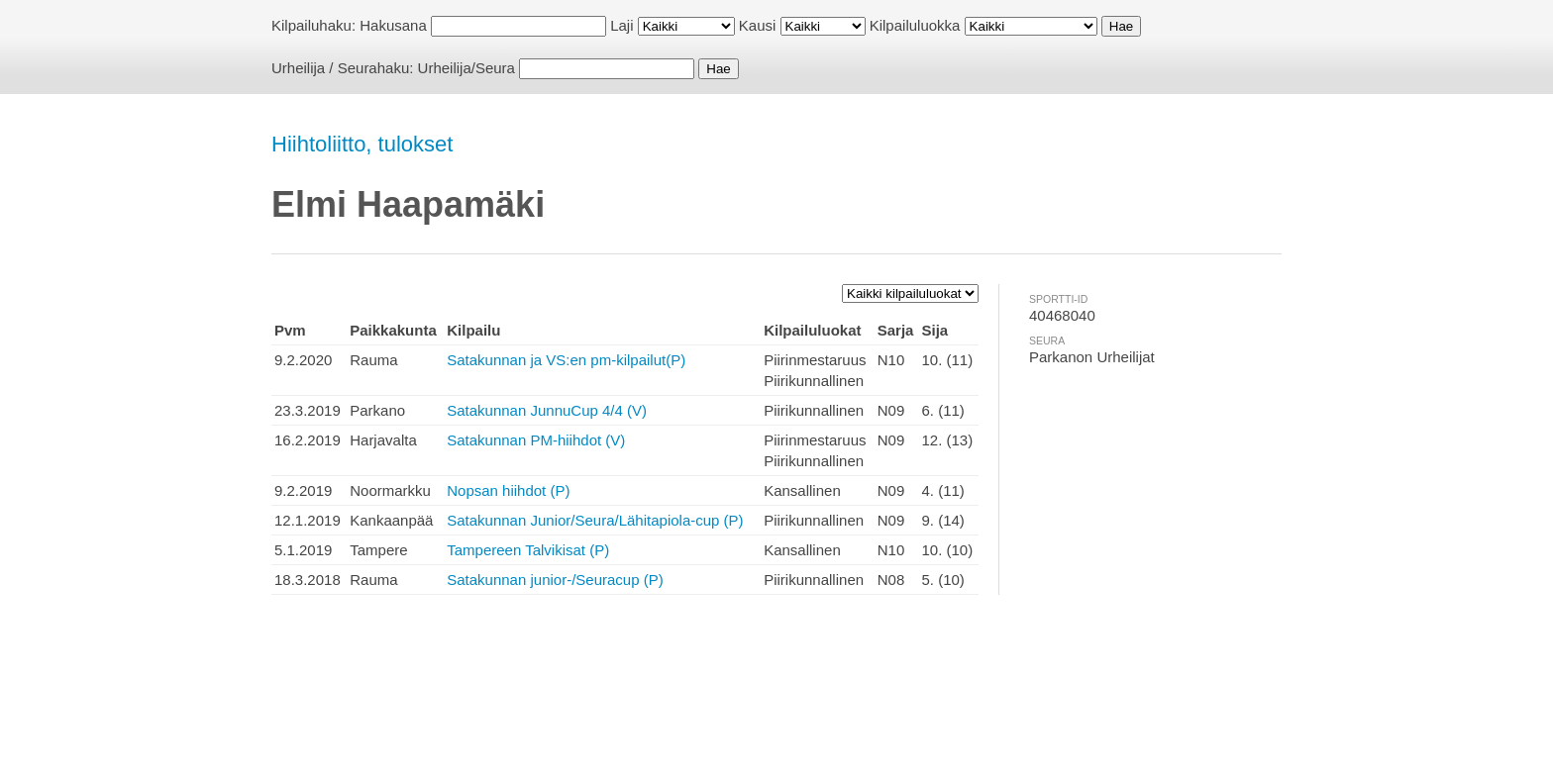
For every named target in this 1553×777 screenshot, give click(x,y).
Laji (621, 25)
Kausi (757, 25)
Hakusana (393, 25)
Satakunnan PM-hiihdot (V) (536, 440)
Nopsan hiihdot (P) (508, 490)
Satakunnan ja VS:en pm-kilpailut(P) (566, 359)
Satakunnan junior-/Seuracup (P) (555, 579)
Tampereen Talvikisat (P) (528, 549)
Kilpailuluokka (915, 25)
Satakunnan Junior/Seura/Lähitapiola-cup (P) (595, 520)
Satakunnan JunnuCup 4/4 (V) (547, 410)
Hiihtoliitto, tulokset (362, 144)
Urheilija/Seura (466, 67)
